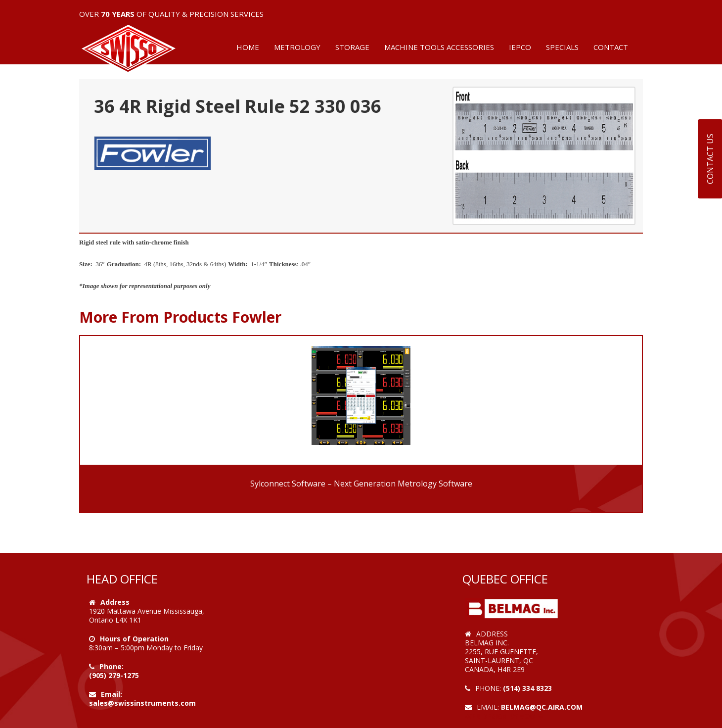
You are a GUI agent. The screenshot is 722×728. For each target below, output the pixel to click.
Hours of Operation (134, 638)
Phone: (111, 666)
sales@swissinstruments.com (142, 703)
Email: (111, 694)
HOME (247, 47)
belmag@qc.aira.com (542, 707)
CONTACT (610, 47)
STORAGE (352, 47)
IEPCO (520, 47)
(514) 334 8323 (527, 688)
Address (115, 602)
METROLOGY (297, 47)
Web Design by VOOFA (504, 716)
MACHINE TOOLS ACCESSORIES (439, 47)
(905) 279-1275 (114, 675)
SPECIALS (562, 47)
